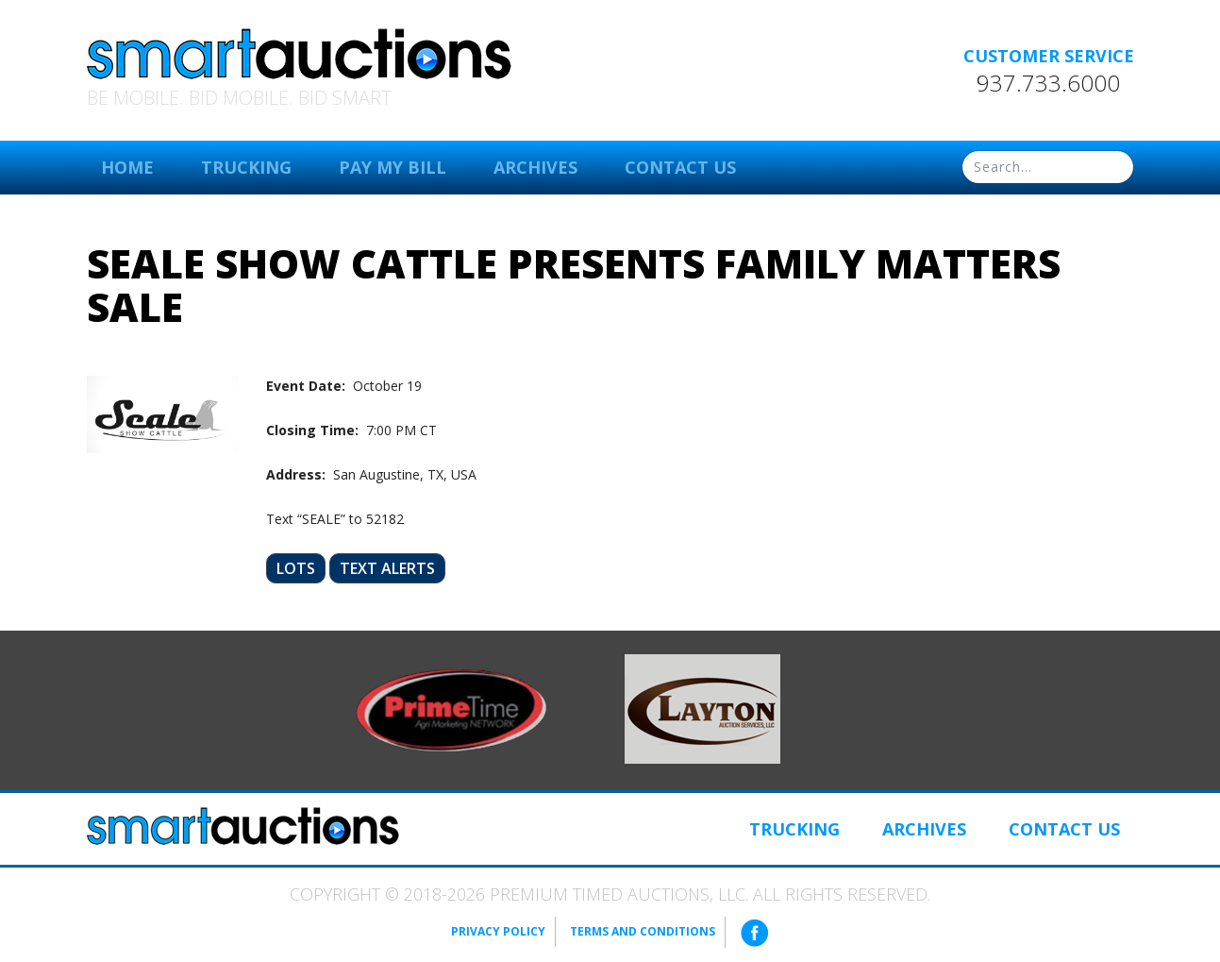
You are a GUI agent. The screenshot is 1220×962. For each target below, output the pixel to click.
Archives (535, 167)
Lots (295, 568)
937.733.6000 (1048, 83)
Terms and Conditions (642, 931)
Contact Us (680, 167)
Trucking (246, 167)
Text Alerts (387, 568)
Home (127, 167)
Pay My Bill (392, 167)
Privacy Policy (498, 931)
